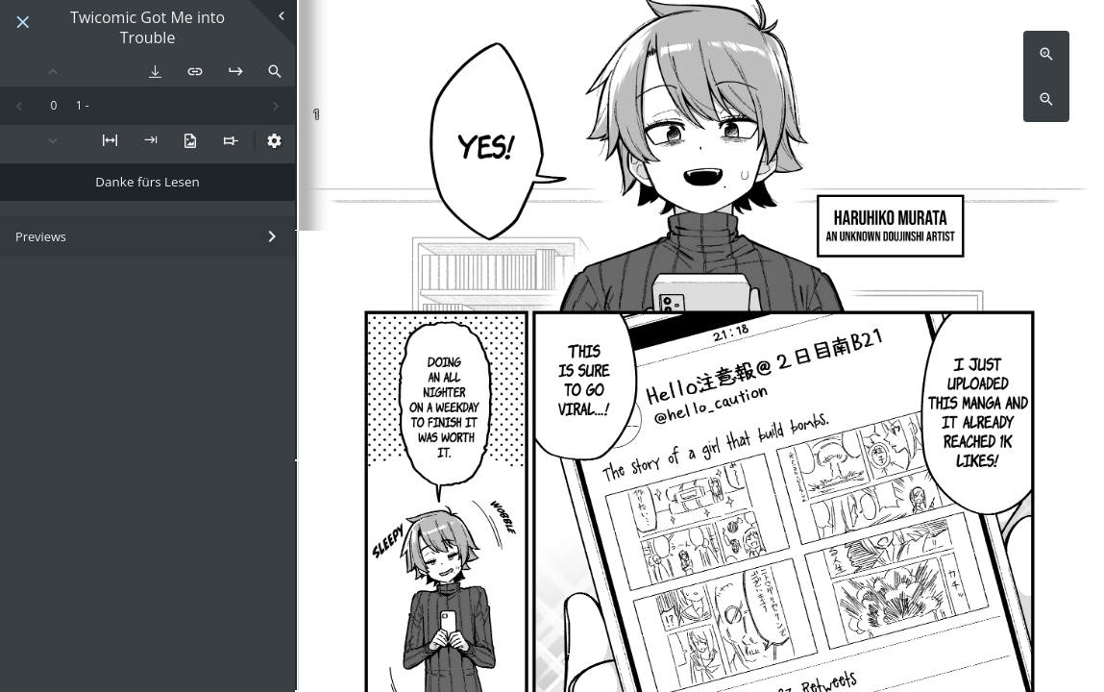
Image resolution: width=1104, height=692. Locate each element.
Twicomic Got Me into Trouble (147, 28)
